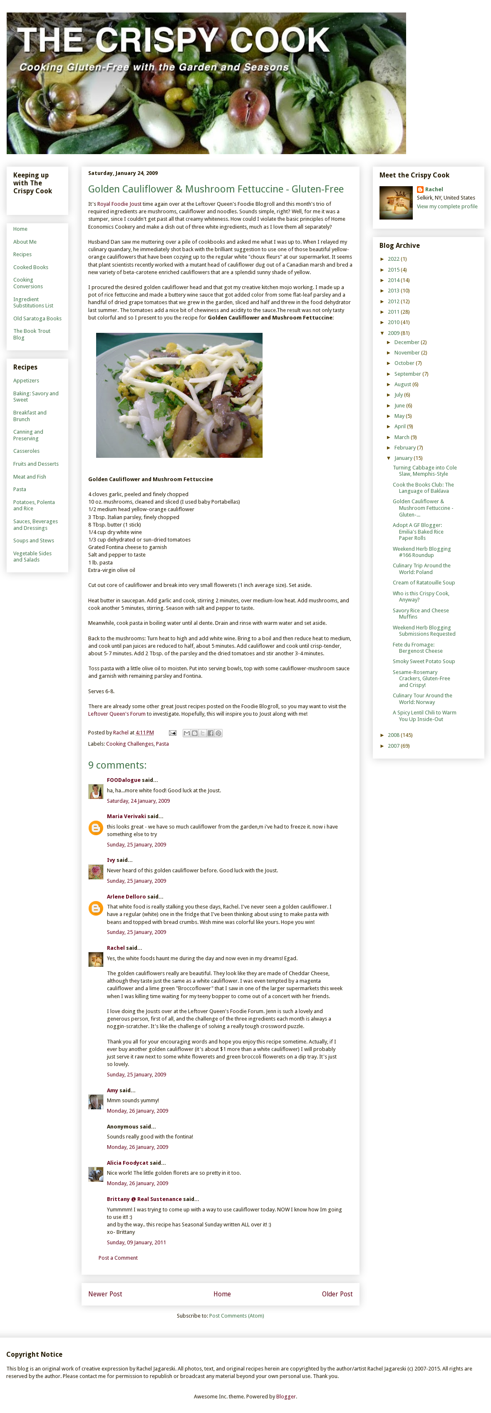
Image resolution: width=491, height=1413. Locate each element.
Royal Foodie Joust (119, 204)
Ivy (111, 860)
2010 (394, 322)
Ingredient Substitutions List (33, 302)
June (400, 405)
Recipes (22, 254)
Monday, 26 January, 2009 (137, 1111)
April (400, 426)
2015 (394, 270)
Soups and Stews (33, 540)
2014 (394, 280)
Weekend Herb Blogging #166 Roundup (422, 552)
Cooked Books (30, 267)
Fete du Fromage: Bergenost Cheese (418, 648)
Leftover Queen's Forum (117, 714)
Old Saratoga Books (37, 318)
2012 (394, 301)
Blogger (286, 1396)
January (404, 458)
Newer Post (105, 1294)
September (408, 374)
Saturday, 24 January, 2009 (138, 801)
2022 (394, 259)
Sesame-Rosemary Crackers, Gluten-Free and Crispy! (421, 678)
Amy (112, 1090)
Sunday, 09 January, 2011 (136, 1242)
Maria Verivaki (126, 816)
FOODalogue (124, 780)
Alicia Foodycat (128, 1163)
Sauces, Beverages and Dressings (35, 524)
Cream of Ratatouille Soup (424, 582)
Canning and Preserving (28, 435)
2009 (394, 333)
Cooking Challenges (130, 744)
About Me (25, 242)
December (407, 342)
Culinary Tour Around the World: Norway (422, 698)
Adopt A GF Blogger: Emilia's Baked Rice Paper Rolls (418, 531)
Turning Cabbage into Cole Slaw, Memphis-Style (425, 470)
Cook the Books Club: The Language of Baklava (423, 488)
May (400, 416)
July (399, 395)
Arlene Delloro (126, 897)
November (407, 353)
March (402, 437)
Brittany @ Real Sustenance (144, 1199)
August (403, 384)
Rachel (116, 948)
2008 (394, 735)
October (405, 363)
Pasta (162, 744)
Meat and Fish (29, 477)
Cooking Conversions (28, 283)
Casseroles (26, 451)
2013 (394, 290)
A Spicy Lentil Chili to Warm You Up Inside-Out (424, 715)
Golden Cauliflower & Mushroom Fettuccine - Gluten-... (423, 507)
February (405, 447)
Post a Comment (118, 1258)
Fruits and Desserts (36, 464)
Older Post (337, 1294)
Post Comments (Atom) (236, 1316)
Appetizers (26, 380)
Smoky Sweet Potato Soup (424, 661)
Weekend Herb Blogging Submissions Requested (424, 630)
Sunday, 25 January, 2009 (136, 844)
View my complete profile (447, 206)
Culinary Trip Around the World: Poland (422, 568)
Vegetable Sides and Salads (32, 556)
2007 (394, 746)
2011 (394, 312)
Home (222, 1294)
